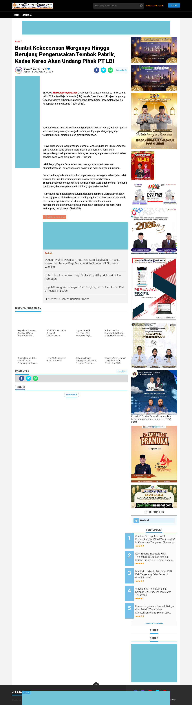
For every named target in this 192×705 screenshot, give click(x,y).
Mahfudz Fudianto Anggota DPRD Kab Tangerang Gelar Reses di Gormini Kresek (157, 570)
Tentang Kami (140, 689)
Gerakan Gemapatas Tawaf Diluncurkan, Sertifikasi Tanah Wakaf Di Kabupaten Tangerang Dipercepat (158, 539)
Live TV (173, 6)
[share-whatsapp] (110, 70)
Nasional (27, 15)
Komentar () (121, 70)
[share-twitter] (103, 70)
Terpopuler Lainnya (154, 613)
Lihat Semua (71, 395)
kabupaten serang (57, 217)
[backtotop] (96, 675)
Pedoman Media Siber (168, 689)
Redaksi (152, 689)
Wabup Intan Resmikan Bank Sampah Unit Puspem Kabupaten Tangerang (157, 586)
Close (26, 693)
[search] (118, 6)
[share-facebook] (96, 70)
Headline (16, 689)
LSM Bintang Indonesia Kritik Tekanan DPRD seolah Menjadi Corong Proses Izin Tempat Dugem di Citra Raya (157, 555)
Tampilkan (122, 372)
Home (16, 15)
